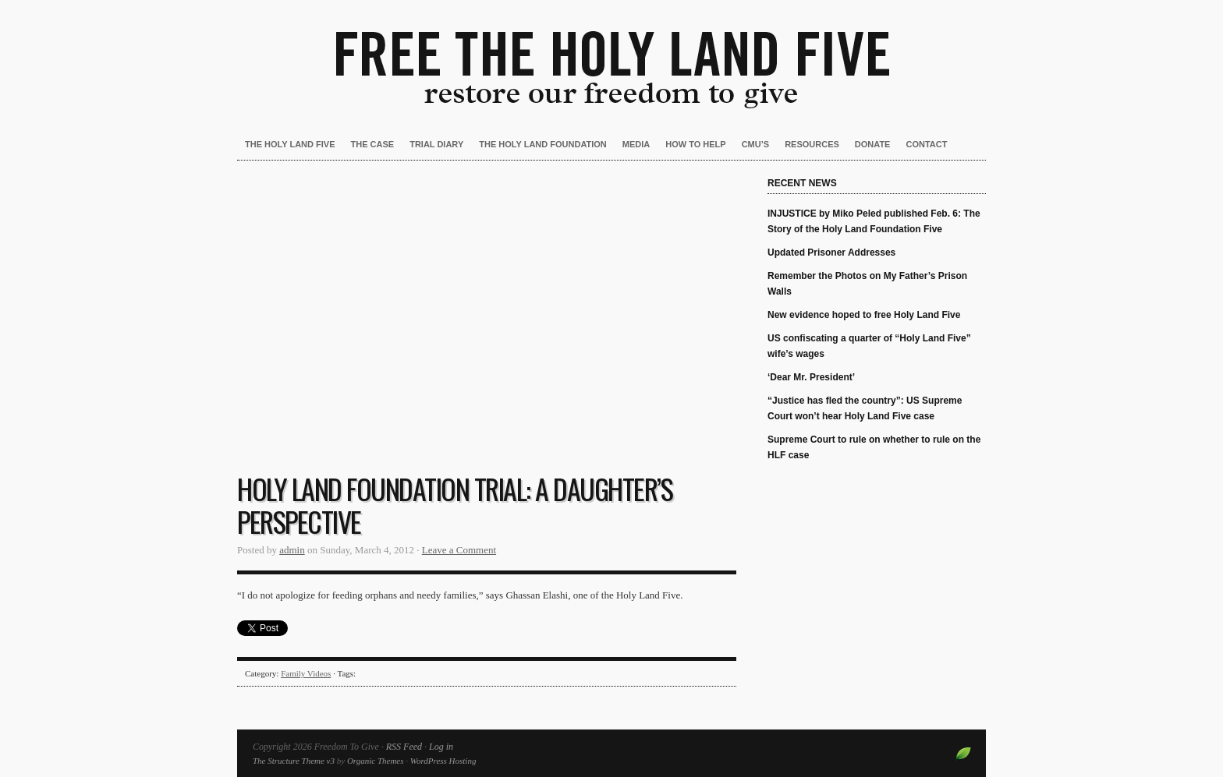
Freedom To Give (611, 54)
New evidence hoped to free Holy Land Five (863, 314)
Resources (812, 144)
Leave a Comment (459, 550)
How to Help (695, 144)
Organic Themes (375, 760)
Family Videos (306, 673)
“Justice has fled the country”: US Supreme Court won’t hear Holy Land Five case (864, 408)
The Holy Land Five (290, 144)
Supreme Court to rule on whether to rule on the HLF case (873, 447)
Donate (873, 144)
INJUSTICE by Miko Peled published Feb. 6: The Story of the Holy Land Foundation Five (873, 221)
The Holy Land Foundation (543, 144)
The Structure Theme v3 (294, 760)
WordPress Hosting (443, 760)
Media (636, 144)
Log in (441, 746)
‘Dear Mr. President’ (811, 377)
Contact (926, 144)
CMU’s (755, 144)
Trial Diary (436, 144)
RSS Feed (404, 746)
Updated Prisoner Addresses (831, 252)
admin (292, 550)
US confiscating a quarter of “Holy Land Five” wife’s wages (869, 346)
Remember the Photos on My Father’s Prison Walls (867, 283)
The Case (373, 144)
